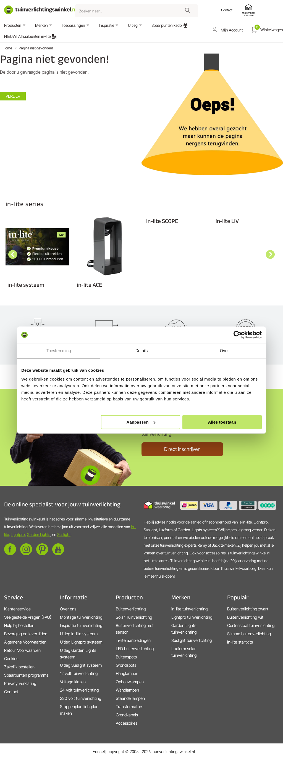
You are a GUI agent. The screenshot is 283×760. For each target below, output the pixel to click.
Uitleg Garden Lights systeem (78, 654)
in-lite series (25, 204)
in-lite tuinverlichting (189, 609)
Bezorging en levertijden (25, 633)
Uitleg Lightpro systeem (81, 642)
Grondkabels (127, 715)
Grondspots (126, 665)
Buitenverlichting (131, 609)
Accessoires (126, 723)
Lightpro (18, 534)
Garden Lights (38, 534)
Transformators (129, 706)
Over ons (68, 609)
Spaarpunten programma (26, 675)
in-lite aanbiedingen (133, 640)
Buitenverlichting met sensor (135, 629)
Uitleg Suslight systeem (81, 665)
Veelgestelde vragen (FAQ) (27, 617)
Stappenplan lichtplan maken (79, 710)
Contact (11, 691)
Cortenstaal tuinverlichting (250, 625)
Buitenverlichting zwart (247, 609)
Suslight (63, 534)
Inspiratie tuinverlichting (81, 625)
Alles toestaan (222, 422)
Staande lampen (130, 698)
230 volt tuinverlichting (80, 698)
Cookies (11, 658)
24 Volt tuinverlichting (79, 690)
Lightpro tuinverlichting (191, 617)
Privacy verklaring (20, 683)
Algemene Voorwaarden (25, 642)
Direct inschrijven (182, 449)
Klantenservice (17, 609)
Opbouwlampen (130, 681)
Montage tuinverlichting (81, 617)
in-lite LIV (227, 221)
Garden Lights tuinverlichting (183, 629)
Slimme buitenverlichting (249, 633)
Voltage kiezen (73, 681)
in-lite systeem (25, 284)
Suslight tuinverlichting (191, 640)
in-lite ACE (89, 284)
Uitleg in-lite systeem (79, 633)
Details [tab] (141, 350)
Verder (13, 96)
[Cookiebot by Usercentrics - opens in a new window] (237, 335)
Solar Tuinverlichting (134, 617)
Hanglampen (127, 673)
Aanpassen (141, 422)
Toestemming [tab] (58, 350)
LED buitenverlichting (135, 648)
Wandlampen (127, 690)
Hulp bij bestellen (19, 625)
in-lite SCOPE (162, 221)
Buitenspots (126, 657)
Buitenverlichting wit (245, 617)
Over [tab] (224, 350)
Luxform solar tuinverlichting (183, 652)
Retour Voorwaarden (22, 650)
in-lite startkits (240, 642)
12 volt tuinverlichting (79, 673)
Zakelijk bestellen (19, 666)
